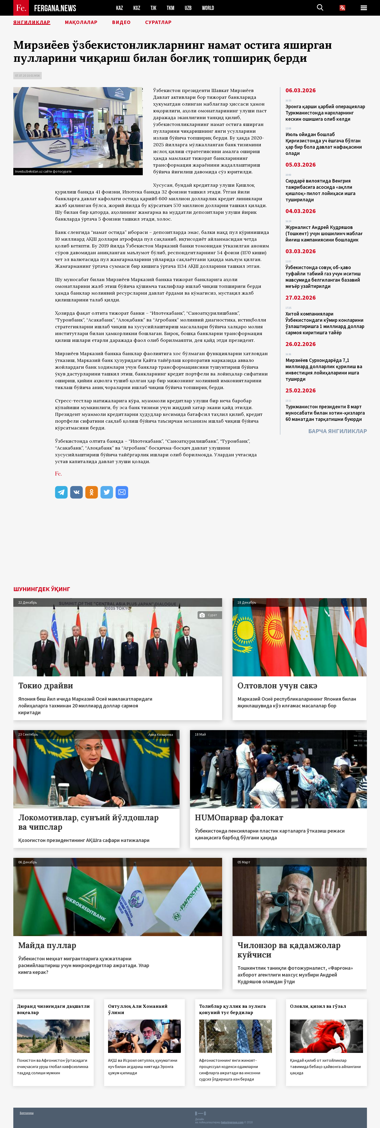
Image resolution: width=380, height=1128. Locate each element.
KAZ (119, 8)
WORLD (208, 8)
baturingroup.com (232, 1122)
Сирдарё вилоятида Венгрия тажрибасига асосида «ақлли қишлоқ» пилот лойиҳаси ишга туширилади (320, 190)
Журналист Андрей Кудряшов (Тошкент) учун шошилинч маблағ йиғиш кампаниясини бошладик (324, 233)
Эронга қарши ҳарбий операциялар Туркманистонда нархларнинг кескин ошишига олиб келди (325, 112)
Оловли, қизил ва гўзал (318, 1006)
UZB (188, 8)
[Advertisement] (190, 546)
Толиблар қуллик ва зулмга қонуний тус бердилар (232, 1009)
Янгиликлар (31, 22)
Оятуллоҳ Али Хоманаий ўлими (138, 1009)
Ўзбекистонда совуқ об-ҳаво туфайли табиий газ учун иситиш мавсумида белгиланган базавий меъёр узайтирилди (323, 276)
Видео (121, 22)
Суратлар (158, 22)
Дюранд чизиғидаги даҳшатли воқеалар (41, 1009)
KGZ (136, 8)
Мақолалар (81, 22)
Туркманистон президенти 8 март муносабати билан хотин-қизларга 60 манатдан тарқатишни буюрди (325, 412)
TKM (170, 8)
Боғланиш (27, 1113)
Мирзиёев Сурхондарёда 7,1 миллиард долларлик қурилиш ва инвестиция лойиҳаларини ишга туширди (324, 369)
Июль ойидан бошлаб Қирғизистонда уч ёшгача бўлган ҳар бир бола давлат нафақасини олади (324, 143)
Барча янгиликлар (337, 431)
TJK (153, 8)
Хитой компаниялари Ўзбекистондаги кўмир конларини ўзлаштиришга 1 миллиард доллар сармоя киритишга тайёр (325, 323)
